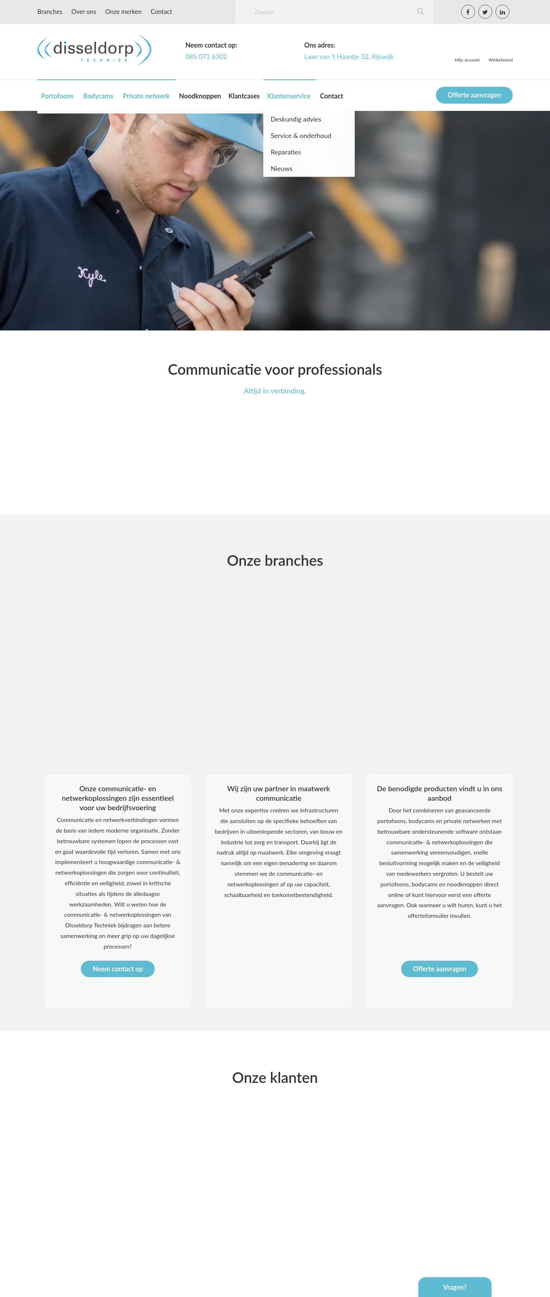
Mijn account (467, 60)
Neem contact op (118, 969)
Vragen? (455, 1287)
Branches (50, 11)
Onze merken (123, 11)
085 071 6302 (206, 56)
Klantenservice (288, 96)
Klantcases (244, 96)
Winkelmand (501, 60)
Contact (161, 11)
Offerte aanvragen (474, 95)
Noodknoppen (200, 96)
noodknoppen (464, 884)
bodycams (425, 884)
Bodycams (98, 96)
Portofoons (57, 96)
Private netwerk (146, 96)
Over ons (83, 11)
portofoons (394, 884)
